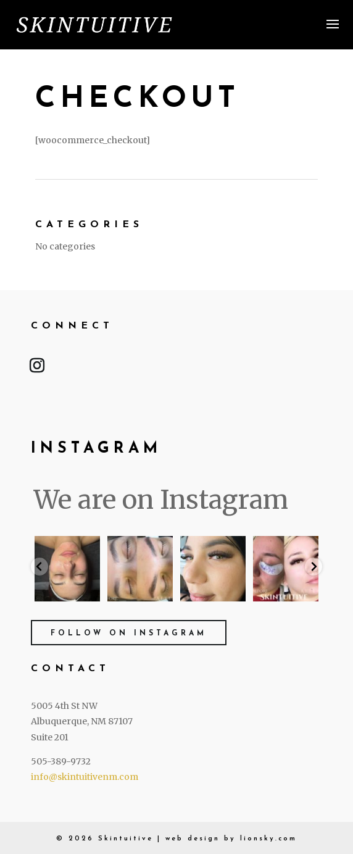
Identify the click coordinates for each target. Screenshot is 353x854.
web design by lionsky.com (231, 838)
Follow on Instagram (129, 633)
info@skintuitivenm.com (84, 776)
